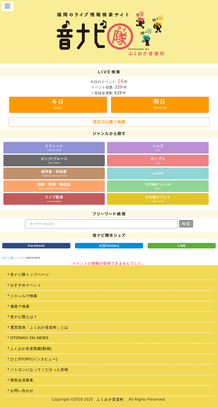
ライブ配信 (54, 198)
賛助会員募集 (21, 380)
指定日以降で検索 (109, 122)
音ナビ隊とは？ (23, 317)
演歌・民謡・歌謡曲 (54, 185)
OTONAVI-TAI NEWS (29, 338)
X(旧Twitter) (109, 245)
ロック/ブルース (54, 160)
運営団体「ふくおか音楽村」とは (39, 327)
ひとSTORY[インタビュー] (33, 359)
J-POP (158, 173)
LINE (182, 245)
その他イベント (158, 198)
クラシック (54, 147)
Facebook (36, 245)
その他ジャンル (158, 185)
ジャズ (157, 147)
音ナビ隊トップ (12, 257)
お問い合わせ (21, 391)
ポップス (158, 160)
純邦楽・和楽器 (54, 173)
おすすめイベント (25, 285)
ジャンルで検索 (23, 296)
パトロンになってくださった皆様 (39, 370)
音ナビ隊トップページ (29, 275)
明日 (160, 104)
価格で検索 (20, 306)
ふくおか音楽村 (110, 399)
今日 (58, 104)
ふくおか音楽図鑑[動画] (30, 349)
